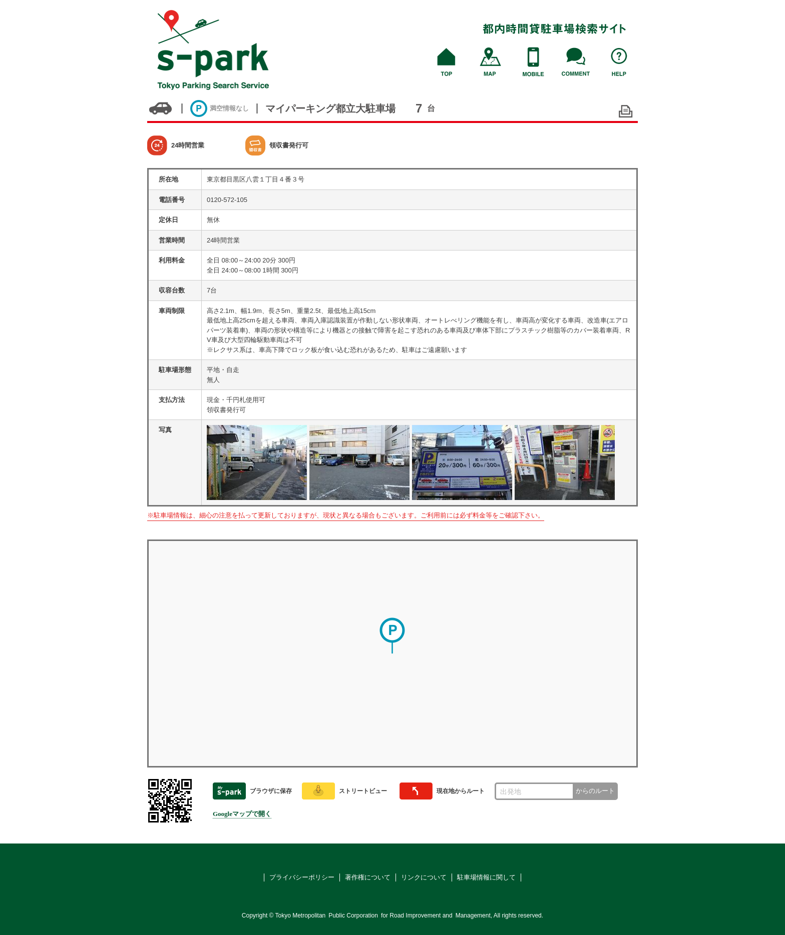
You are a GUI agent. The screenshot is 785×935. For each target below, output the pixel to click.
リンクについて (424, 877)
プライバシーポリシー (301, 877)
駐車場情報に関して (486, 877)
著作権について (367, 877)
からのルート (595, 790)
